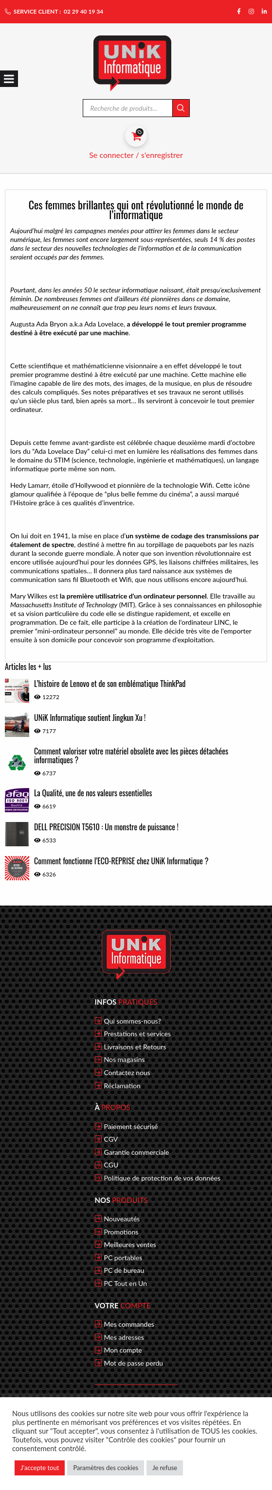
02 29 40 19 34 (83, 11)
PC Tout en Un (125, 1283)
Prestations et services (137, 1033)
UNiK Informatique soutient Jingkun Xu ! (89, 717)
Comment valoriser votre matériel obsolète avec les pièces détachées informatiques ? (131, 755)
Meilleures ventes (130, 1244)
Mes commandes (129, 1324)
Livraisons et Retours (135, 1047)
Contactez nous (127, 1072)
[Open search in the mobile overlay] (136, 108)
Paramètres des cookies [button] (105, 1468)
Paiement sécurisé (131, 1126)
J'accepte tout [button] (39, 1468)
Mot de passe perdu (133, 1363)
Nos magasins (124, 1059)
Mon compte (123, 1350)
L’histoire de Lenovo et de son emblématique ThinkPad (109, 683)
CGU (111, 1165)
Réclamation (122, 1085)
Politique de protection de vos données (162, 1178)
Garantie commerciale (136, 1152)
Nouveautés (122, 1219)
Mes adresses (124, 1337)
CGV (111, 1139)
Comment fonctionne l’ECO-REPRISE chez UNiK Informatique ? (121, 861)
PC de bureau (124, 1270)
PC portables (123, 1257)
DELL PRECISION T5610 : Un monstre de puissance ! (106, 827)
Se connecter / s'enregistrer (136, 154)
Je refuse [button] (164, 1468)
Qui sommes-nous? (132, 1021)
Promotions (121, 1232)
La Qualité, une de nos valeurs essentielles (93, 793)
